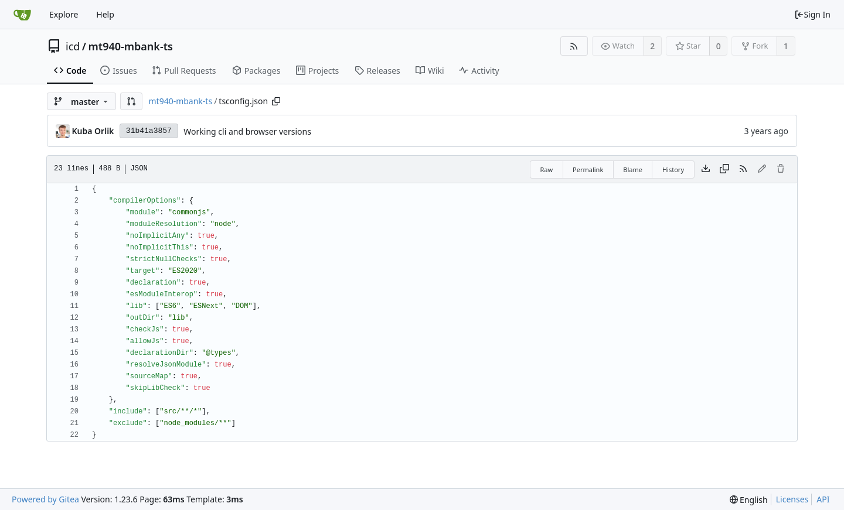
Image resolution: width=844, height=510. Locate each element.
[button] (131, 101)
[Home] (22, 14)
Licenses (792, 499)
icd (73, 46)
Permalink (588, 169)
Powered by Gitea (45, 499)
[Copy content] (724, 169)
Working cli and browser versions (247, 131)
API (822, 499)
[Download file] (705, 169)
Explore (63, 14)
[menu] (749, 499)
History (673, 169)
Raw (546, 169)
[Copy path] (276, 101)
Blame (632, 169)
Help (105, 14)
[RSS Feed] (574, 46)
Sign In (812, 14)
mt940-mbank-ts (131, 46)
